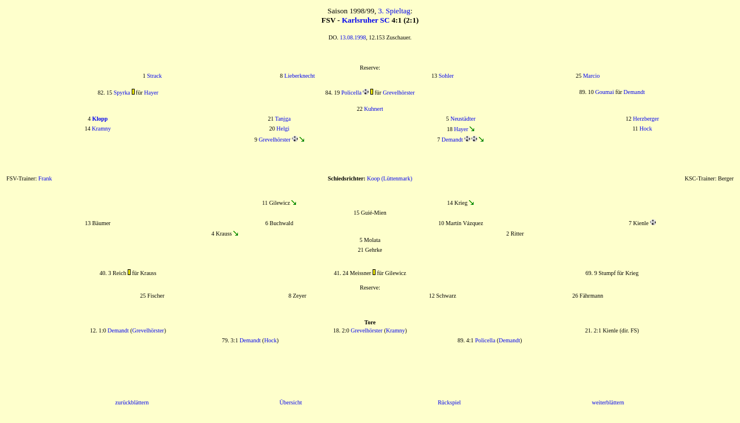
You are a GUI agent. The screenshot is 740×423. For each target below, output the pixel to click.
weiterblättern (608, 402)
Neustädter (462, 118)
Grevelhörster (399, 92)
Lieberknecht (299, 76)
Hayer (151, 92)
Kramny (101, 128)
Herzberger (646, 118)
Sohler (446, 76)
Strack (154, 76)
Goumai (604, 92)
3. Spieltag (394, 10)
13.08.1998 (353, 37)
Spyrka (122, 92)
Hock (646, 128)
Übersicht (290, 402)
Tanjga (283, 118)
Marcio (591, 76)
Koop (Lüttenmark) (389, 178)
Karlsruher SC (365, 20)
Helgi (282, 128)
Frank (45, 178)
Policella (351, 92)
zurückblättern (132, 402)
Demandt (634, 92)
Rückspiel (449, 402)
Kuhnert (373, 109)
